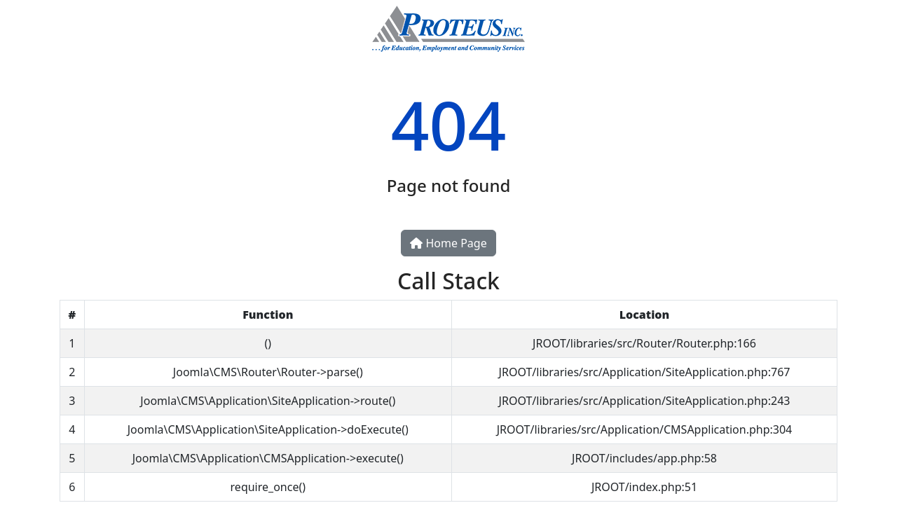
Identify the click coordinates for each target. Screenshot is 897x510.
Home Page (448, 243)
